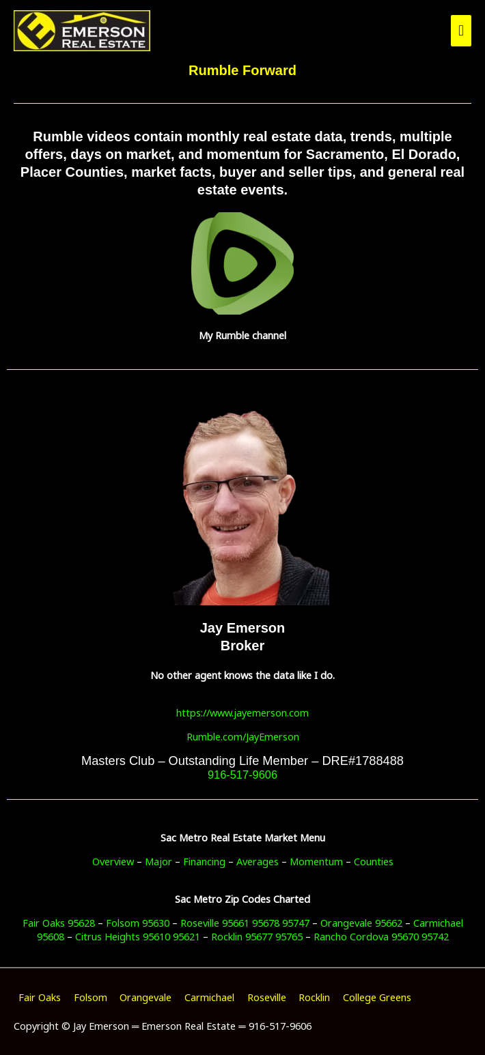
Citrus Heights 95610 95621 (137, 936)
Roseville (266, 997)
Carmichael (209, 997)
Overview (113, 861)
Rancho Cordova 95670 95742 (381, 936)
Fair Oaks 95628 (59, 922)
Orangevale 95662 (361, 922)
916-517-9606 (242, 774)
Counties (373, 861)
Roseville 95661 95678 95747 (244, 922)
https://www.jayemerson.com (242, 712)
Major (158, 861)
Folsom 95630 (137, 922)
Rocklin (314, 997)
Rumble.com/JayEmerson (242, 736)
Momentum (316, 861)
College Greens (377, 997)
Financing (204, 861)
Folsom (90, 997)
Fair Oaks (39, 997)
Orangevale (145, 997)
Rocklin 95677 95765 (257, 936)
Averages (257, 861)
